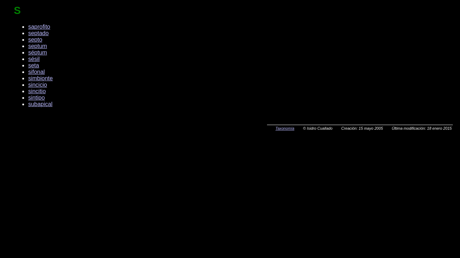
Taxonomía (285, 128)
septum (37, 46)
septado (38, 33)
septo (35, 40)
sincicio (37, 85)
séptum (37, 52)
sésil (34, 59)
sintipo (36, 98)
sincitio (37, 91)
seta (33, 65)
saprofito (39, 27)
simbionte (40, 78)
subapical (40, 104)
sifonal (36, 72)
